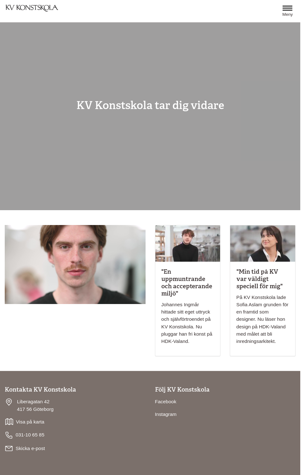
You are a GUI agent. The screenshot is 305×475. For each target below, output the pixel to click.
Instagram (166, 414)
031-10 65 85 (25, 435)
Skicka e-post (30, 448)
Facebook (165, 401)
